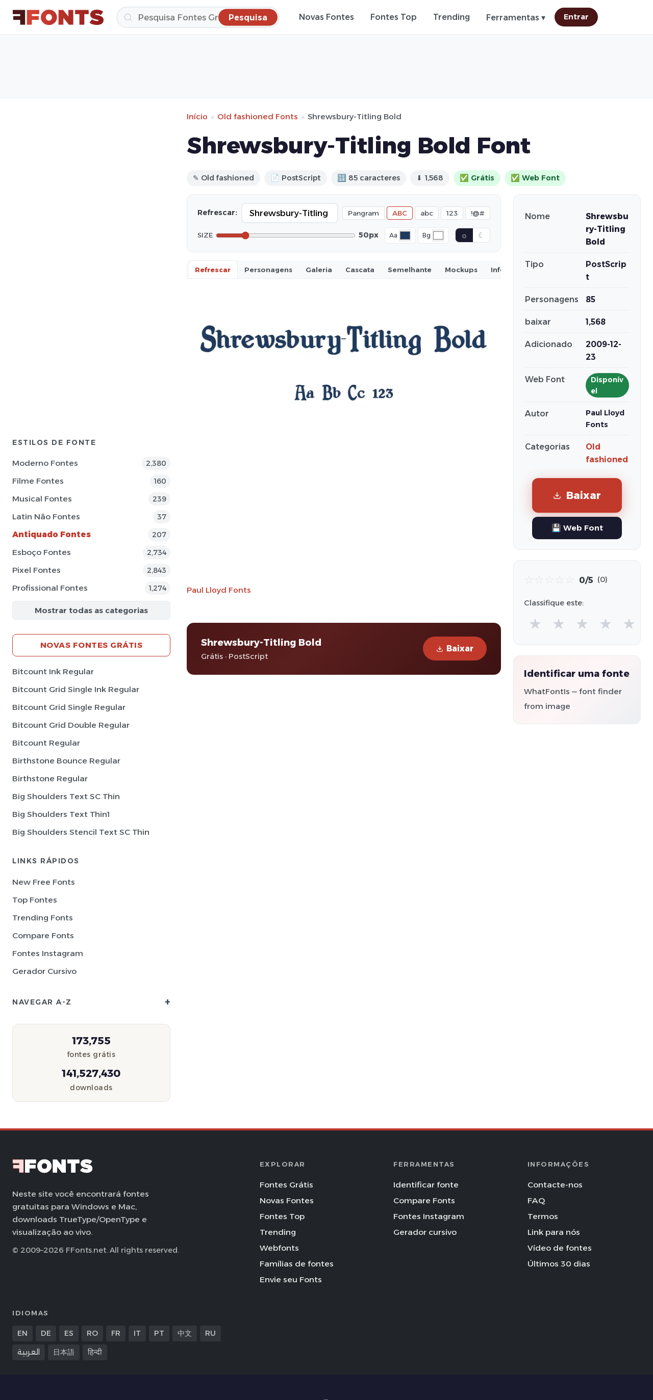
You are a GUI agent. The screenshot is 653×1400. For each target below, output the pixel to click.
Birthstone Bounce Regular (66, 760)
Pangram (363, 213)
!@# (478, 213)
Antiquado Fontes (51, 534)
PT (159, 1333)
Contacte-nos (555, 1185)
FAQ (536, 1200)
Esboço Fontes (41, 552)
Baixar (454, 648)
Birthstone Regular (50, 778)
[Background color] (438, 235)
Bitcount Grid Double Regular (71, 725)
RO (92, 1333)
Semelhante (410, 270)
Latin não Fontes (46, 516)
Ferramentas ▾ (515, 17)
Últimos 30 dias (559, 1264)
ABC (399, 213)
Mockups (461, 270)
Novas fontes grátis (91, 645)
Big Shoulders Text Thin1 (61, 814)
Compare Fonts (43, 935)
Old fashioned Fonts (257, 116)
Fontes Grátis (286, 1185)
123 (452, 213)
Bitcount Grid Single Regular (68, 707)
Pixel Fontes (36, 570)
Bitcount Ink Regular (53, 671)
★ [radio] (535, 623)
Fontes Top (393, 17)
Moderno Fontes (45, 463)
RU (210, 1333)
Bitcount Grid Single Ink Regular (75, 689)
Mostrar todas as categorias (91, 610)
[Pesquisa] (198, 17)
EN (22, 1333)
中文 (185, 1333)
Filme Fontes (38, 481)
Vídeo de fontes (560, 1248)
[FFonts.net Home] (58, 17)
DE (46, 1333)
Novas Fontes (326, 17)
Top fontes (34, 900)
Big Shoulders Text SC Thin (66, 796)
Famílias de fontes (297, 1264)
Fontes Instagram (47, 953)
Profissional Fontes (50, 588)
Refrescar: (217, 212)
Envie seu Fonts (291, 1279)
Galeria (319, 270)
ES (68, 1333)
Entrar (576, 16)
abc (426, 213)
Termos (543, 1216)
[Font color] (405, 235)
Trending (451, 17)
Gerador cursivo (44, 971)
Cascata (359, 270)
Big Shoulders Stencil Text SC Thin (80, 832)
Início (197, 116)
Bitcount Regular (46, 743)
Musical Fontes (42, 499)
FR (115, 1333)
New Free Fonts (43, 882)
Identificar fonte (426, 1185)
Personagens (268, 270)
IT (137, 1333)
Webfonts (279, 1248)
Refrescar (213, 270)
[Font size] (286, 235)
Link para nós (554, 1232)
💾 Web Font (577, 528)
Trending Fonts (42, 917)
